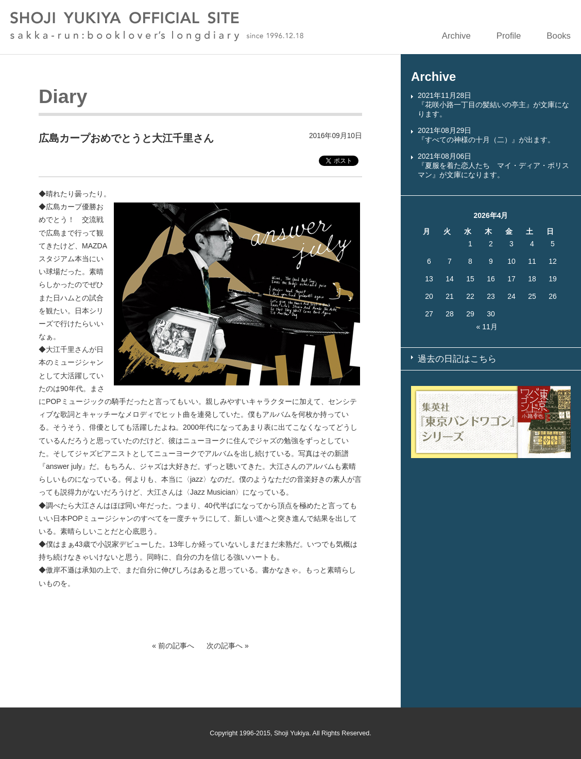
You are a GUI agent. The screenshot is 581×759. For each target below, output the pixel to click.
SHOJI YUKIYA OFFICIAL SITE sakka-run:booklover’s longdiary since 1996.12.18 (156, 26)
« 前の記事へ (173, 646)
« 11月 (487, 327)
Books (558, 36)
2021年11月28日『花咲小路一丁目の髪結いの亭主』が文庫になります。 (493, 104)
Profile (509, 36)
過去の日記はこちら (457, 359)
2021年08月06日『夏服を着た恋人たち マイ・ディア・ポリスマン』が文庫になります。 (493, 165)
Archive (456, 36)
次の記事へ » (228, 646)
